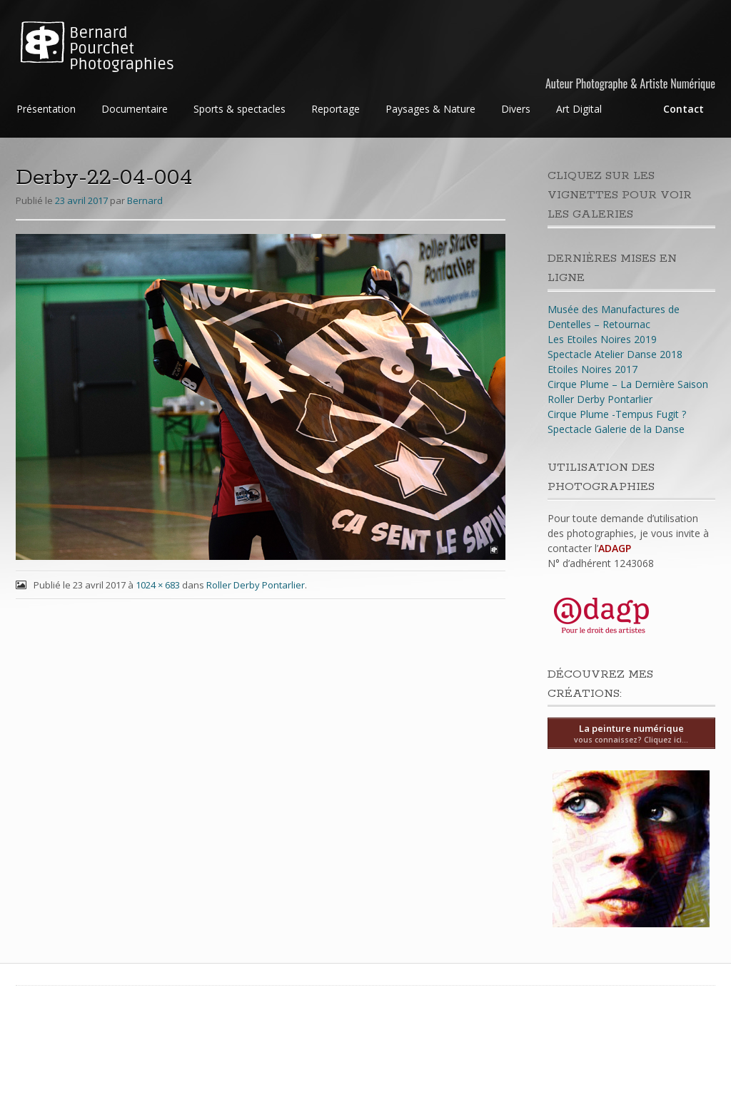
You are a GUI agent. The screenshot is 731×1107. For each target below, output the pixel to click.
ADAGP (614, 548)
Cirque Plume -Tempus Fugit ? (617, 414)
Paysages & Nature (430, 109)
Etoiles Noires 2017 (592, 369)
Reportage (335, 109)
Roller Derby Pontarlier (255, 584)
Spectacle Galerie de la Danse (616, 429)
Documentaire (134, 109)
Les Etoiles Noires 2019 (602, 339)
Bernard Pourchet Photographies (121, 48)
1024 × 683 (158, 584)
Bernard (145, 200)
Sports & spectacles (239, 109)
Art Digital (579, 109)
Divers (515, 109)
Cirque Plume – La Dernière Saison (628, 384)
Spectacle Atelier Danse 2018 (615, 354)
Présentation (46, 109)
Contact (683, 109)
